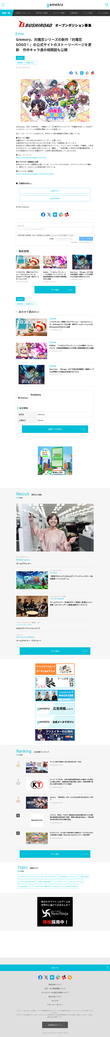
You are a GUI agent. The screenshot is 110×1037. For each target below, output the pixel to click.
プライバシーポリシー (55, 1004)
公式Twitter (55, 198)
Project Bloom (23, 886)
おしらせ (55, 1000)
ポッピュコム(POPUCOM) (27, 881)
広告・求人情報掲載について (55, 988)
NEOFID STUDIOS (71, 886)
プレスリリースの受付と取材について (55, 992)
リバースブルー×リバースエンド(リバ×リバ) (68, 881)
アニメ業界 (88, 12)
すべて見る (55, 289)
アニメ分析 (103, 12)
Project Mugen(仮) (44, 881)
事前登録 (20, 34)
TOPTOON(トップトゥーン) (68, 877)
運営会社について (55, 984)
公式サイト (55, 191)
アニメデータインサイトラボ (47, 877)
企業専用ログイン (55, 1025)
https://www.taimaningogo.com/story (31, 157)
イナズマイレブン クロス (26, 877)
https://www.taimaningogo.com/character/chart (35, 173)
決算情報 (74, 12)
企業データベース (23, 12)
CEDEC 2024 (84, 877)
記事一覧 (6, 12)
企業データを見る (55, 429)
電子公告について (55, 996)
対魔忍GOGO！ (31, 63)
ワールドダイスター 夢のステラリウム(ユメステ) (47, 886)
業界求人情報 (42, 12)
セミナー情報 (59, 12)
